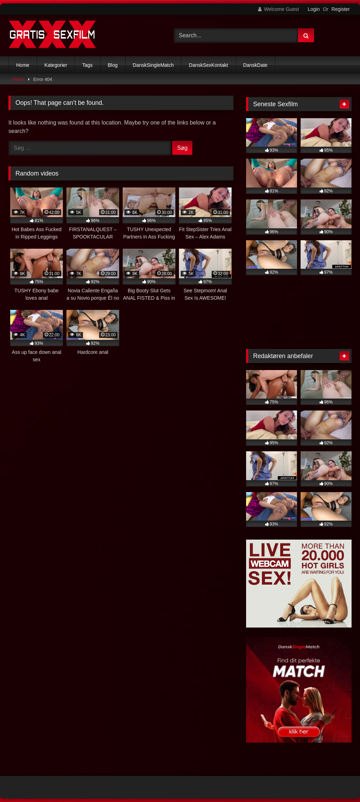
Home (22, 65)
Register (341, 9)
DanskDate (255, 65)
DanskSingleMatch (153, 65)
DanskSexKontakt (208, 65)
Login (314, 9)
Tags (87, 65)
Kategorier (55, 65)
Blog (113, 65)
